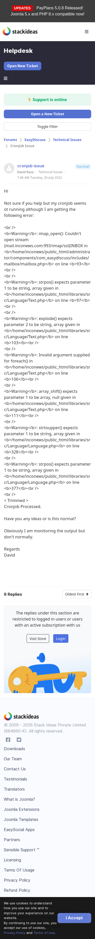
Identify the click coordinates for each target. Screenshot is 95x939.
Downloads (14, 748)
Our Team (13, 758)
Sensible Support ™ (21, 849)
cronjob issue (30, 165)
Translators (14, 789)
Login (60, 638)
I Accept (74, 917)
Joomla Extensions (22, 809)
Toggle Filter (47, 126)
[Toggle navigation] (86, 31)
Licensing (12, 859)
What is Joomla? (19, 799)
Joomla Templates (21, 819)
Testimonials (15, 779)
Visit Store (38, 638)
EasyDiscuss (35, 139)
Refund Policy (17, 890)
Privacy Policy (14, 933)
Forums (10, 139)
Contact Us (15, 768)
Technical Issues (67, 139)
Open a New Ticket (47, 113)
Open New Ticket (22, 66)
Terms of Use (44, 933)
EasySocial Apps (19, 829)
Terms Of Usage (19, 870)
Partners (12, 839)
